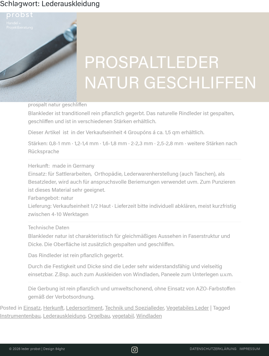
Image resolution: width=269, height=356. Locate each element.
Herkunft (53, 308)
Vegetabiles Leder (187, 308)
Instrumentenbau (20, 316)
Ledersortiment (165, 7)
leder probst (30, 349)
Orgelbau (99, 316)
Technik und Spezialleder (134, 308)
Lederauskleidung (64, 316)
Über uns (144, 9)
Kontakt (250, 7)
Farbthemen (188, 7)
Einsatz (32, 308)
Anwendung (209, 7)
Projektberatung (231, 7)
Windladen (149, 316)
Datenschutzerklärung (213, 349)
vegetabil (123, 316)
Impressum (249, 349)
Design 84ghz (54, 349)
